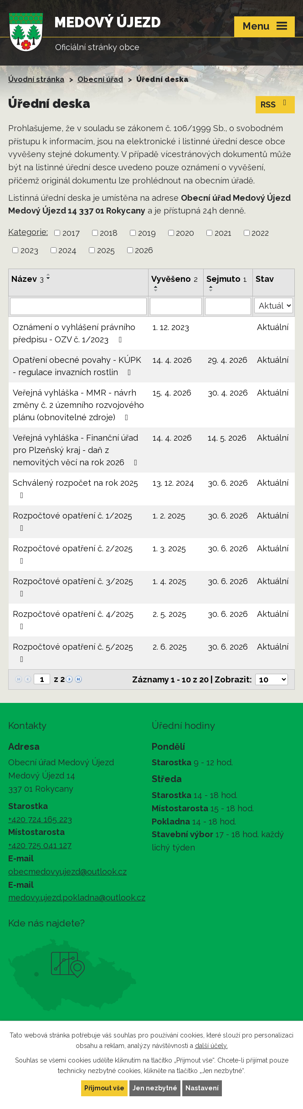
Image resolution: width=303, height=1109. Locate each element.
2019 (147, 233)
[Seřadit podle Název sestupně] (49, 278)
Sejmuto (226, 279)
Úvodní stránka (36, 79)
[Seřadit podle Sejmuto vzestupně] (211, 287)
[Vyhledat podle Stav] (273, 305)
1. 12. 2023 (171, 327)
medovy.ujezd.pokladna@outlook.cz (76, 897)
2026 (144, 250)
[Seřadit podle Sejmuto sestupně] (211, 290)
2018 (109, 233)
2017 (71, 233)
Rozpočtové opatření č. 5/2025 (73, 652)
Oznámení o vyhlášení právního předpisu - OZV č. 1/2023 (74, 333)
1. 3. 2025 (169, 548)
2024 (67, 250)
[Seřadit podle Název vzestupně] (49, 274)
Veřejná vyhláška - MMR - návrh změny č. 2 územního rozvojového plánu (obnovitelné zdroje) (78, 405)
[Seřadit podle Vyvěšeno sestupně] (156, 290)
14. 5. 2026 (227, 438)
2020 (185, 233)
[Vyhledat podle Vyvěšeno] (176, 306)
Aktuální (272, 327)
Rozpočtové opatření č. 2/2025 (73, 554)
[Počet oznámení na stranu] (271, 679)
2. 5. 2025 (169, 614)
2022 (260, 233)
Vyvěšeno (174, 279)
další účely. (211, 1045)
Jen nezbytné (155, 1088)
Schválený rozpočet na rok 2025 (75, 488)
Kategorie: (28, 232)
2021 (223, 233)
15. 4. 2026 (172, 392)
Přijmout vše (104, 1088)
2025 (106, 250)
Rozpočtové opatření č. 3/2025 (73, 587)
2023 (29, 250)
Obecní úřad (100, 79)
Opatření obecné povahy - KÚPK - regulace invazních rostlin (77, 366)
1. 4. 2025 (169, 581)
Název (27, 279)
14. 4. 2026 (172, 360)
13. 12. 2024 (173, 483)
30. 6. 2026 (228, 483)
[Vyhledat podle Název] (78, 306)
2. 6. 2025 (170, 646)
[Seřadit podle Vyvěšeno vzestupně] (156, 287)
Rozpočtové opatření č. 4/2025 (73, 620)
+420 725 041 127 (40, 845)
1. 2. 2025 (169, 515)
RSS (275, 103)
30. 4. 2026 (228, 392)
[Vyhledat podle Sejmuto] (228, 306)
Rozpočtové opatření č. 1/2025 (72, 521)
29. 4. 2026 (227, 360)
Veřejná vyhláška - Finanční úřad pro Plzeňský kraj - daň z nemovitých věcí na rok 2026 (77, 450)
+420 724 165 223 (40, 819)
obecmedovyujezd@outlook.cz (67, 871)
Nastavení (202, 1088)
